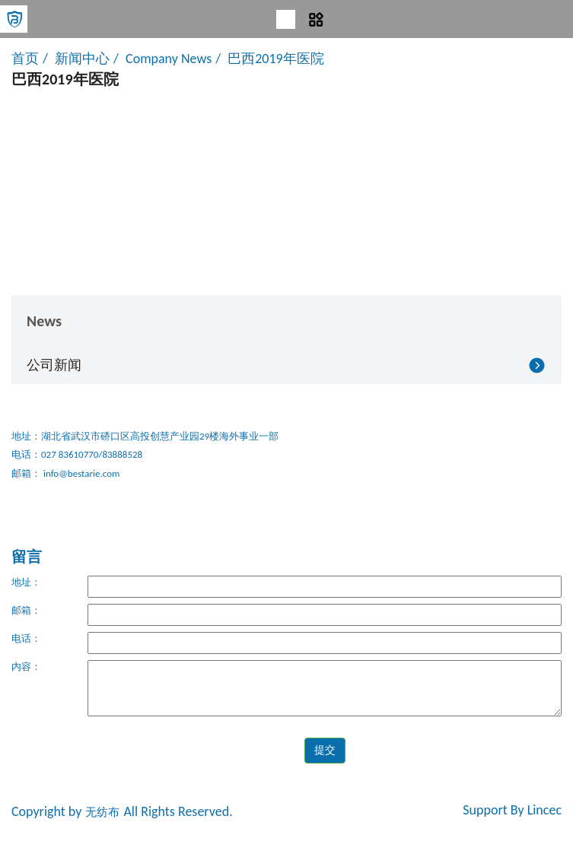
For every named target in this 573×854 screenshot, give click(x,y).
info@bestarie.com (80, 473)
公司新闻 (54, 365)
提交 (325, 750)
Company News (169, 58)
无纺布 (102, 812)
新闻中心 (82, 58)
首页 (25, 58)
